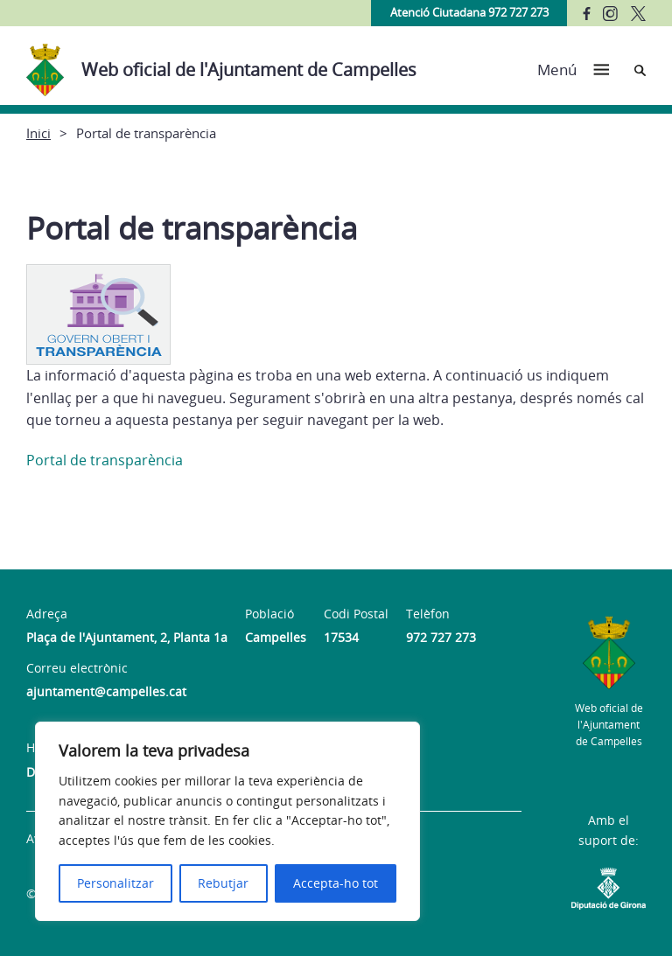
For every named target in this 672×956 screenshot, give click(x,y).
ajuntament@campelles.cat (106, 691)
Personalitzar (115, 883)
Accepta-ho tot (335, 883)
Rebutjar (223, 883)
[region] (227, 821)
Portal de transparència (104, 460)
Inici (38, 133)
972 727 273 (441, 637)
